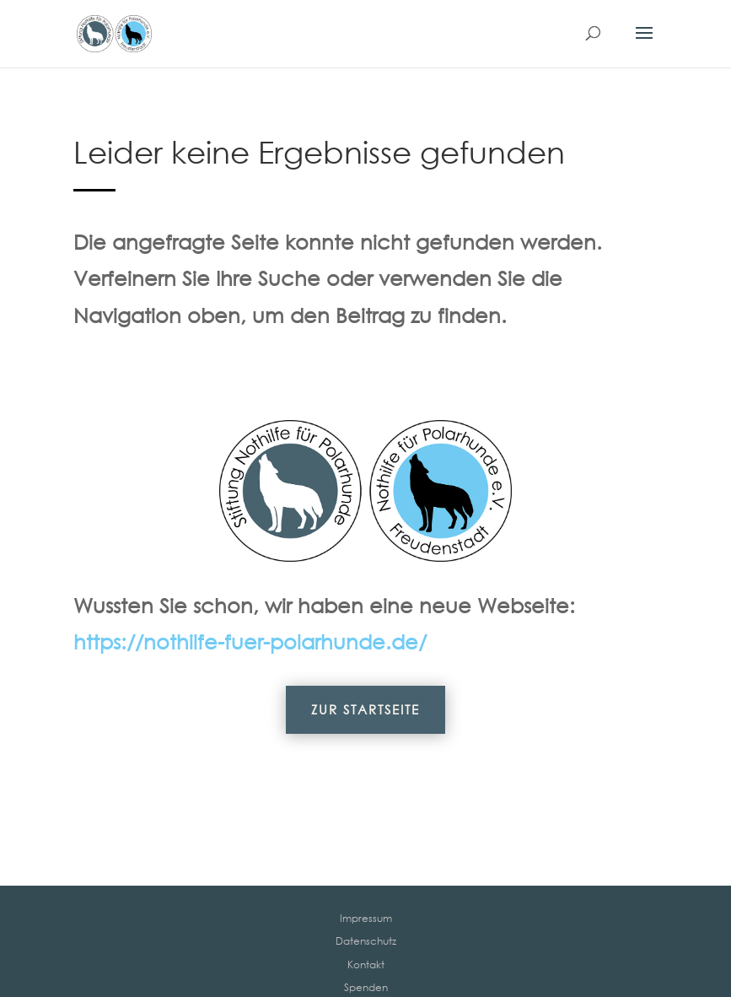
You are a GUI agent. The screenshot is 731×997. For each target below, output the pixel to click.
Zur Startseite (365, 709)
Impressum (366, 918)
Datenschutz (366, 941)
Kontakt (365, 964)
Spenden (366, 987)
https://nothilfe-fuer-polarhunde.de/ (250, 641)
